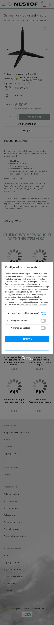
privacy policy (14, 284)
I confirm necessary (27, 347)
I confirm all (27, 338)
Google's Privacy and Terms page (33, 305)
